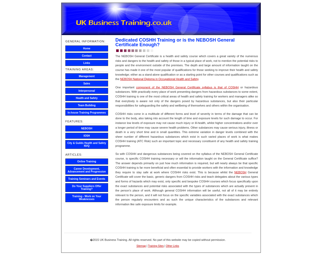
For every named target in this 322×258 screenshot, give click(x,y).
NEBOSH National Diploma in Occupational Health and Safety (159, 79)
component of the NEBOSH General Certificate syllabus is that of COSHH (187, 87)
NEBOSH (240, 172)
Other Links (172, 245)
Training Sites (156, 245)
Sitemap (141, 245)
